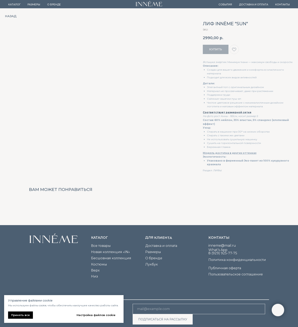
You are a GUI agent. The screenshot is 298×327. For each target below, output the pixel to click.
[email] (199, 309)
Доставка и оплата (253, 4)
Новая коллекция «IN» (110, 252)
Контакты (282, 4)
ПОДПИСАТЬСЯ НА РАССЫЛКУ (162, 319)
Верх (95, 270)
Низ (94, 276)
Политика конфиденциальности (237, 260)
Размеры (34, 4)
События (225, 4)
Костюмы (99, 264)
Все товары (101, 246)
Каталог (14, 4)
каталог (99, 238)
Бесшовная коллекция (111, 258)
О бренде (54, 4)
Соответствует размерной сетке (227, 112)
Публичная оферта (224, 268)
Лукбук (151, 264)
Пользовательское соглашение (235, 274)
